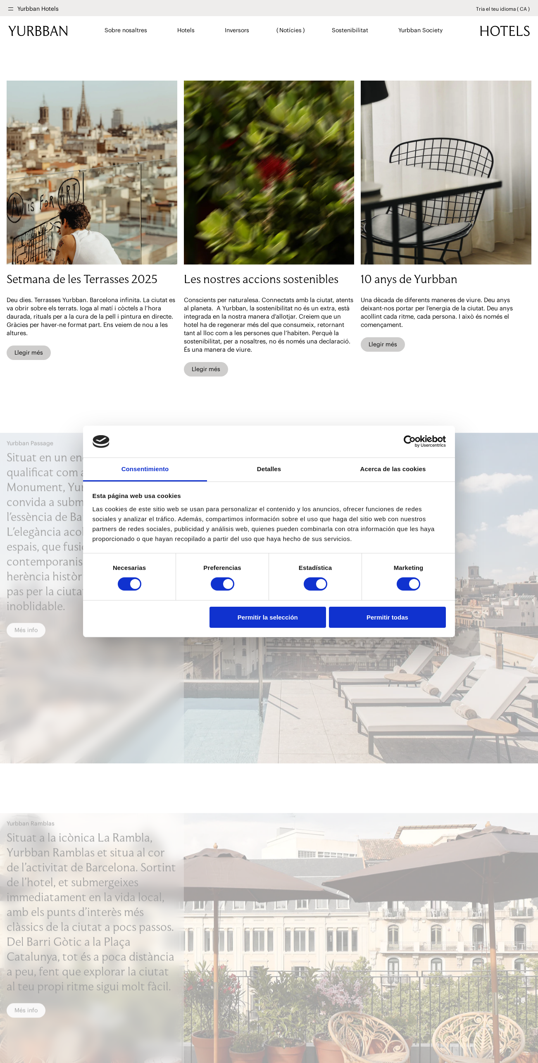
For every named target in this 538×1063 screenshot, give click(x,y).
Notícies (290, 30)
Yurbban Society (420, 30)
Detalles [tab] (269, 468)
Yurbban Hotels (38, 9)
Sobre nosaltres (126, 30)
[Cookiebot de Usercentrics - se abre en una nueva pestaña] (410, 441)
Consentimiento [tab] (145, 468)
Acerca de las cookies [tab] (393, 468)
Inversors (237, 30)
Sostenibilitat (350, 30)
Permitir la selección (268, 617)
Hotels (186, 30)
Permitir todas (387, 617)
